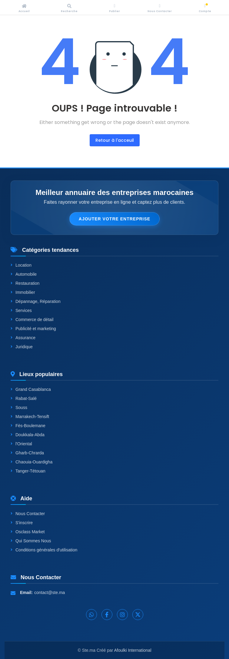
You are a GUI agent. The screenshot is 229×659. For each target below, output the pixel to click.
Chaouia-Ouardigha (31, 461)
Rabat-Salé (24, 398)
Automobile (24, 274)
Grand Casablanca (31, 389)
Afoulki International (132, 650)
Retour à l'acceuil (114, 140)
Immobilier (23, 292)
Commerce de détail (32, 319)
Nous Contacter (28, 513)
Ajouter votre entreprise (114, 218)
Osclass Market (28, 531)
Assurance (23, 337)
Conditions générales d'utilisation (44, 549)
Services (21, 310)
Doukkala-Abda (28, 434)
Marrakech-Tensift (30, 416)
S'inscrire (22, 522)
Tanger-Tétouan (28, 471)
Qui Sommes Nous (31, 540)
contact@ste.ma (49, 592)
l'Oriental (21, 443)
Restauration (25, 283)
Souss (19, 407)
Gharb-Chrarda (27, 452)
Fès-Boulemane (28, 425)
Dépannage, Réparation (36, 301)
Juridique (22, 346)
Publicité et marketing (33, 328)
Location (21, 265)
